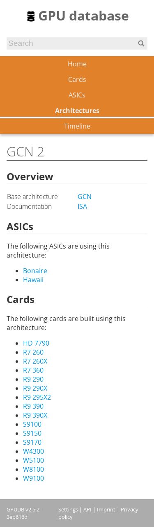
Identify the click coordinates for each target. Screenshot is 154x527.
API (87, 509)
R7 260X (35, 361)
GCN (85, 196)
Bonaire (35, 270)
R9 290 (33, 379)
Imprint (106, 509)
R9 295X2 (37, 397)
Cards (77, 79)
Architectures (77, 110)
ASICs (77, 95)
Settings (68, 509)
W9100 (33, 478)
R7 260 (33, 352)
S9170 (32, 442)
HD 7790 (36, 343)
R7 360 (33, 370)
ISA (82, 206)
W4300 (33, 451)
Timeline (77, 126)
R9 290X (35, 388)
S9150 (32, 433)
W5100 (33, 460)
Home (77, 63)
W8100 (33, 469)
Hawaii (33, 279)
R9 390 (33, 406)
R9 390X (35, 415)
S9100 (32, 424)
